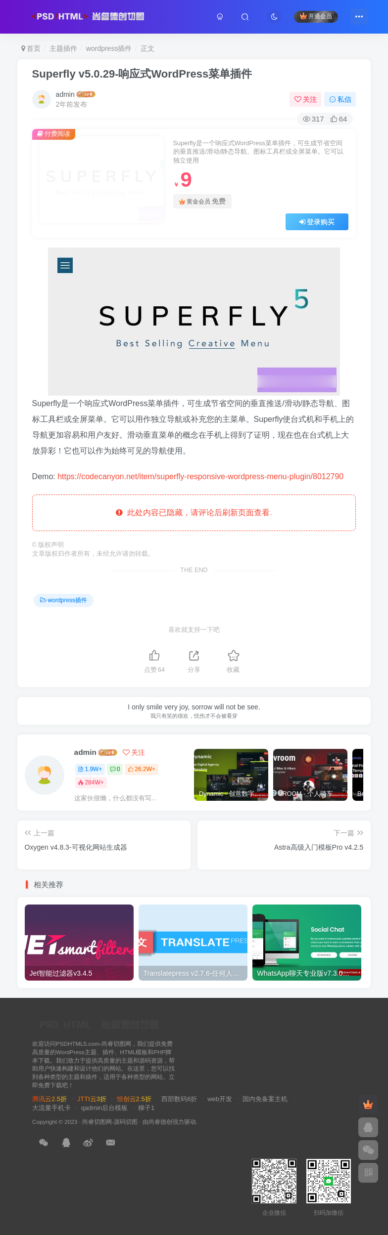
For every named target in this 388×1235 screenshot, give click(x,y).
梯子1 (146, 1108)
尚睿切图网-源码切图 (110, 1121)
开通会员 (316, 16)
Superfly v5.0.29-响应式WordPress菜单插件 (142, 74)
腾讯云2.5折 (49, 1099)
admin (65, 94)
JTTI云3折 (91, 1099)
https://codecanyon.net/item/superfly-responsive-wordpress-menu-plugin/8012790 (200, 476)
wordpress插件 (109, 48)
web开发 (219, 1099)
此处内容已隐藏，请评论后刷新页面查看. (194, 512)
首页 (31, 48)
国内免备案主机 (265, 1099)
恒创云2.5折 (134, 1099)
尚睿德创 (160, 1121)
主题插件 (63, 48)
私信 (340, 99)
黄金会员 (202, 201)
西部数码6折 (179, 1099)
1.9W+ (90, 769)
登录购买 (317, 222)
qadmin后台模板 (104, 1108)
